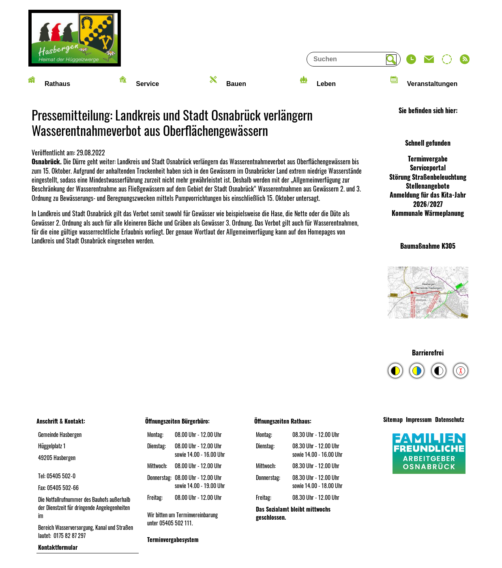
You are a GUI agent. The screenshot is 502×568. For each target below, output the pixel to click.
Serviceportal (428, 167)
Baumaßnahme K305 (427, 246)
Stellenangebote (428, 186)
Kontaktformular (57, 547)
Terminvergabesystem (173, 539)
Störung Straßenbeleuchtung (427, 177)
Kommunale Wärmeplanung (428, 213)
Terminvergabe (428, 159)
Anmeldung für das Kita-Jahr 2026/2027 (428, 199)
